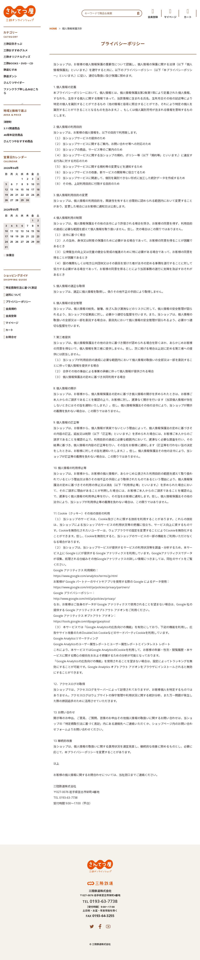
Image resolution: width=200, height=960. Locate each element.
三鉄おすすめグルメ (16, 50)
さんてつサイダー (14, 82)
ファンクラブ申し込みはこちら (21, 91)
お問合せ (11, 337)
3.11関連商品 (12, 128)
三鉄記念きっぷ (13, 43)
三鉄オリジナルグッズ (17, 56)
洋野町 (8, 122)
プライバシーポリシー (18, 301)
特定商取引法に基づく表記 (21, 287)
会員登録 (153, 16)
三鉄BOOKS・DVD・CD (18, 63)
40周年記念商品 (13, 135)
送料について (13, 294)
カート (187, 16)
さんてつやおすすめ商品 (18, 141)
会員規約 (11, 309)
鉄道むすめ (10, 69)
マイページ (170, 16)
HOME (53, 28)
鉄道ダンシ (10, 76)
